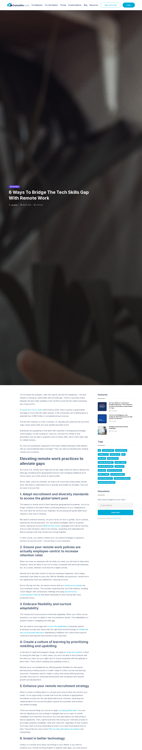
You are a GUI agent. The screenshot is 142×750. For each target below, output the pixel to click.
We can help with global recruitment (64, 729)
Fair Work (102, 458)
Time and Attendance (122, 478)
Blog (85, 5)
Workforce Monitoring (106, 482)
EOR (123, 454)
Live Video (102, 470)
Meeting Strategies (114, 470)
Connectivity (103, 454)
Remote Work (14, 186)
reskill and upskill (73, 652)
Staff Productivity (105, 478)
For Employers (37, 5)
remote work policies (73, 585)
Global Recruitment (106, 462)
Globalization (113, 458)
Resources (94, 5)
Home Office (119, 466)
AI (99, 450)
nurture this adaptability (57, 626)
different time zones (51, 526)
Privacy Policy (116, 518)
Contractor (115, 454)
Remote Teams (103, 474)
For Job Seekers (51, 5)
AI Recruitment (108, 450)
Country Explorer (75, 5)
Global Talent (120, 462)
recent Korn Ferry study (32, 410)
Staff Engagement (117, 474)
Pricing (63, 5)
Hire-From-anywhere (106, 466)
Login (129, 5)
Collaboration (121, 450)
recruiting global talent (67, 710)
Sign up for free (111, 5)
